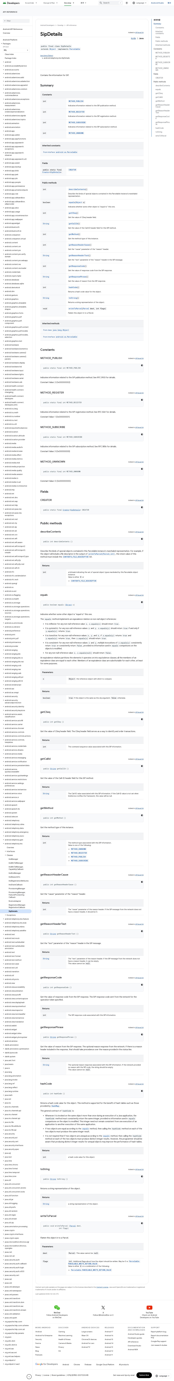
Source (38, 1343)
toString (73, 298)
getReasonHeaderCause (79, 245)
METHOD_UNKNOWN (76, 133)
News (37, 1347)
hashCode (73, 287)
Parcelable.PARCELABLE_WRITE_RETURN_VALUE (91, 1270)
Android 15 (109, 1339)
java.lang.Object (46, 56)
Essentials (29, 3)
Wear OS (85, 1335)
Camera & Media (64, 1343)
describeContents (77, 189)
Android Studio (157, 3)
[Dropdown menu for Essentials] (37, 3)
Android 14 (109, 1343)
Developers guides (135, 1338)
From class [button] (56, 330)
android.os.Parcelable (66, 152)
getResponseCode (77, 266)
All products (124, 1364)
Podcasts (38, 1355)
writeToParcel (75, 308)
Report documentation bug (159, 1336)
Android (38, 1332)
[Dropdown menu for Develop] (74, 3)
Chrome (77, 1364)
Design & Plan (49, 3)
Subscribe (144, 1375)
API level (6, 47)
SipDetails (55, 172)
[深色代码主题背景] (142, 365)
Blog (37, 1351)
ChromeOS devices (89, 1339)
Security (38, 1339)
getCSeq (72, 213)
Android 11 (109, 1355)
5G (59, 1351)
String (46, 223)
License (46, 1375)
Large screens (87, 1332)
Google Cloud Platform (105, 1364)
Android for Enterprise (43, 1335)
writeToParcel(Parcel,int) (102, 554)
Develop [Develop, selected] (67, 3)
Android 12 (109, 1351)
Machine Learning (65, 1335)
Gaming (61, 1332)
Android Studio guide (136, 1334)
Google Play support (158, 1341)
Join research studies (159, 1345)
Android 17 (109, 1332)
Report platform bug (158, 1332)
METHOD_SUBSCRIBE (77, 122)
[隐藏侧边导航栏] (29, 1376)
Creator (45, 172)
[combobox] (110, 3)
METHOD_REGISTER (76, 112)
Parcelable (74, 49)
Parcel (86, 308)
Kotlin (133, 38)
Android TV (86, 1347)
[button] (16, 44)
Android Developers (47, 25)
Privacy (61, 1347)
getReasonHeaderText (79, 255)
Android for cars (88, 1343)
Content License (102, 1287)
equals (72, 202)
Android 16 (109, 1335)
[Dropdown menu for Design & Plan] (58, 3)
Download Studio (134, 1346)
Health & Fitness (64, 1339)
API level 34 (139, 33)
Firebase (88, 1364)
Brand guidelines (58, 1375)
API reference (10, 12)
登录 (169, 3)
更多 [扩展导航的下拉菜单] (82, 3)
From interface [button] (60, 152)
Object (52, 49)
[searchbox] (16, 21)
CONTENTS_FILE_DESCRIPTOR (75, 557)
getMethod (73, 234)
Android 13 (109, 1347)
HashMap (55, 1106)
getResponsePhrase (77, 277)
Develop (60, 25)
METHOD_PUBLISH (76, 101)
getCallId (73, 223)
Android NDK (133, 1349)
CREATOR (72, 170)
